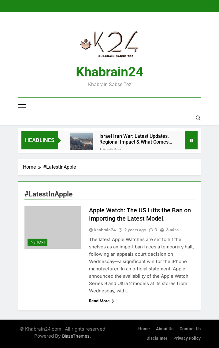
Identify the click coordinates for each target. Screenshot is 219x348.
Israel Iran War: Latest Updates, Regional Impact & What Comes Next (134, 139)
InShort (37, 242)
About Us (164, 329)
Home (144, 329)
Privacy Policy (187, 338)
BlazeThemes (76, 336)
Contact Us (190, 329)
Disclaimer (157, 338)
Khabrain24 (109, 71)
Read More (101, 301)
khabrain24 (105, 230)
